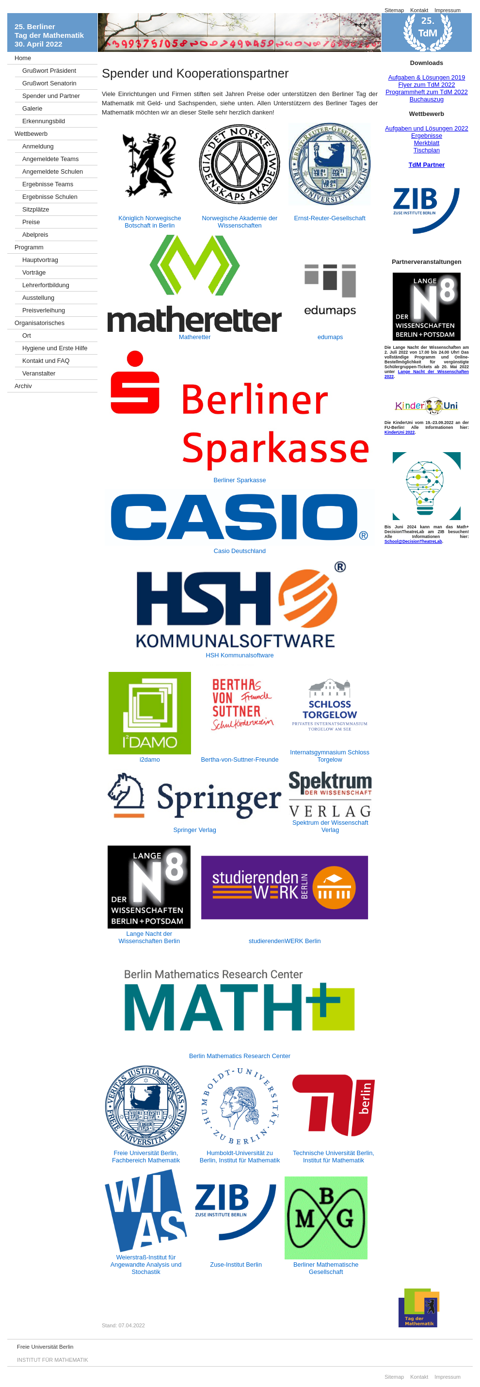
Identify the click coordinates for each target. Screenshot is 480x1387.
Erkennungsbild (43, 121)
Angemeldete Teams (50, 159)
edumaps (330, 337)
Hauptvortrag (40, 259)
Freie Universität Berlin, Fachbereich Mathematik (146, 1156)
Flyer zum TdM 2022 (426, 84)
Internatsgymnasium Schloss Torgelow (329, 756)
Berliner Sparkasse (239, 480)
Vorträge (34, 272)
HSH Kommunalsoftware (239, 655)
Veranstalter (38, 373)
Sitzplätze (35, 209)
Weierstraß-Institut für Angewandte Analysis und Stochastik (146, 1264)
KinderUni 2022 (399, 432)
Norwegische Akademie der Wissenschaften (240, 221)
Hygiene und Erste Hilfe (54, 348)
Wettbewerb (31, 133)
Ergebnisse (426, 135)
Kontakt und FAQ (45, 360)
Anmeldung (38, 146)
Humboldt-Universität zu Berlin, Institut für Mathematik (240, 1156)
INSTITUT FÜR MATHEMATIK (52, 1360)
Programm (29, 247)
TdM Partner (427, 164)
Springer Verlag (195, 829)
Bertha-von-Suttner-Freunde (239, 759)
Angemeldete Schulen (52, 171)
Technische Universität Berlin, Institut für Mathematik (333, 1156)
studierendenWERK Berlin (285, 941)
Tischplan (427, 150)
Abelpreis (35, 234)
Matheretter (194, 337)
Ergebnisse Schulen (50, 196)
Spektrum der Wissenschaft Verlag (330, 826)
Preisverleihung (43, 310)
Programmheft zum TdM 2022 (426, 92)
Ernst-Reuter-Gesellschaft (330, 218)
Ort (26, 335)
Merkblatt (427, 143)
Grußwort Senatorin (49, 83)
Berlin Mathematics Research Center (239, 1056)
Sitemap (394, 10)
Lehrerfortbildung (45, 285)
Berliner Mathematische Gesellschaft (325, 1268)
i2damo (150, 759)
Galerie (32, 108)
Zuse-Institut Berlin (236, 1264)
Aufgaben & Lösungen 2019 (426, 77)
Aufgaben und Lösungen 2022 (426, 128)
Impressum (447, 10)
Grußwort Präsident (49, 70)
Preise (31, 222)
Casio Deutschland (240, 551)
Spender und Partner (51, 95)
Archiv (23, 386)
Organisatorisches (39, 322)
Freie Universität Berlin (45, 1347)
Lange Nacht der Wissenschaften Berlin (149, 937)
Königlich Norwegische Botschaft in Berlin (149, 221)
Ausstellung (38, 297)
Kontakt (419, 10)
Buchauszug (427, 99)
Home (23, 58)
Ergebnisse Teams (47, 184)
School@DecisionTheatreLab (413, 541)
